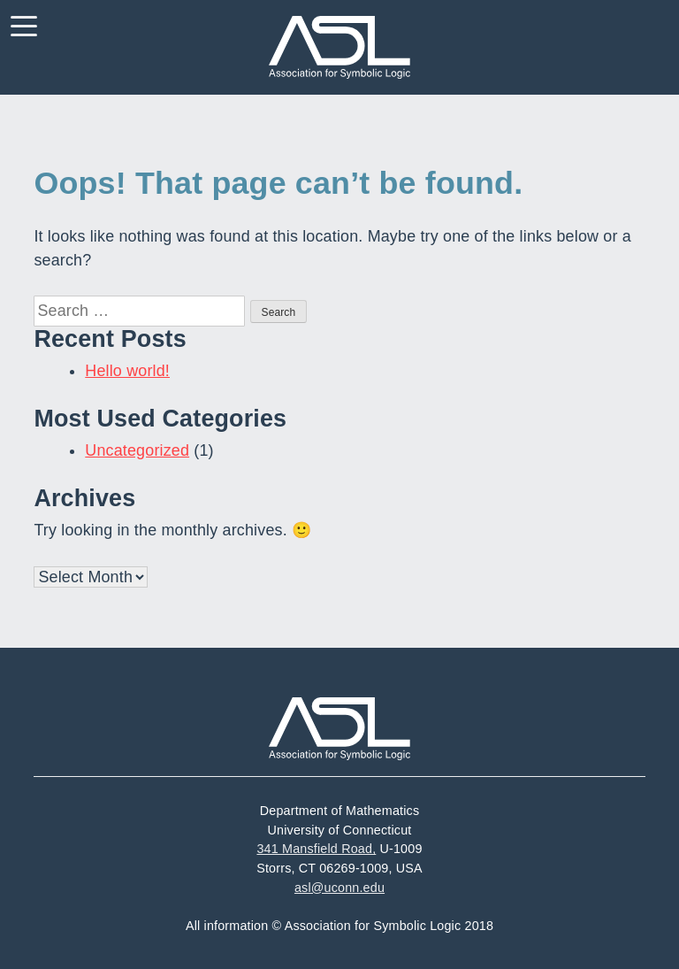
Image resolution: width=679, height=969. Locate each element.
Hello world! (127, 371)
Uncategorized (137, 450)
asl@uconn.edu (339, 888)
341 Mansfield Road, (316, 849)
